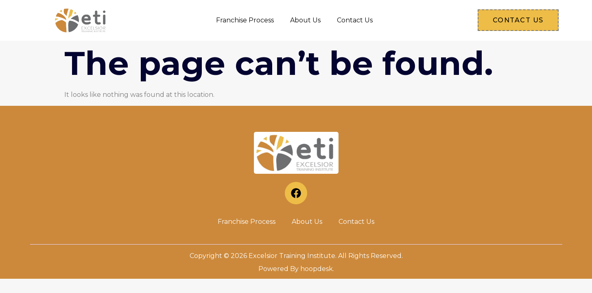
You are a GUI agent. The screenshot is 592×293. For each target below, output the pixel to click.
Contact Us (355, 20)
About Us (305, 20)
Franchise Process (245, 20)
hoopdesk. (317, 269)
